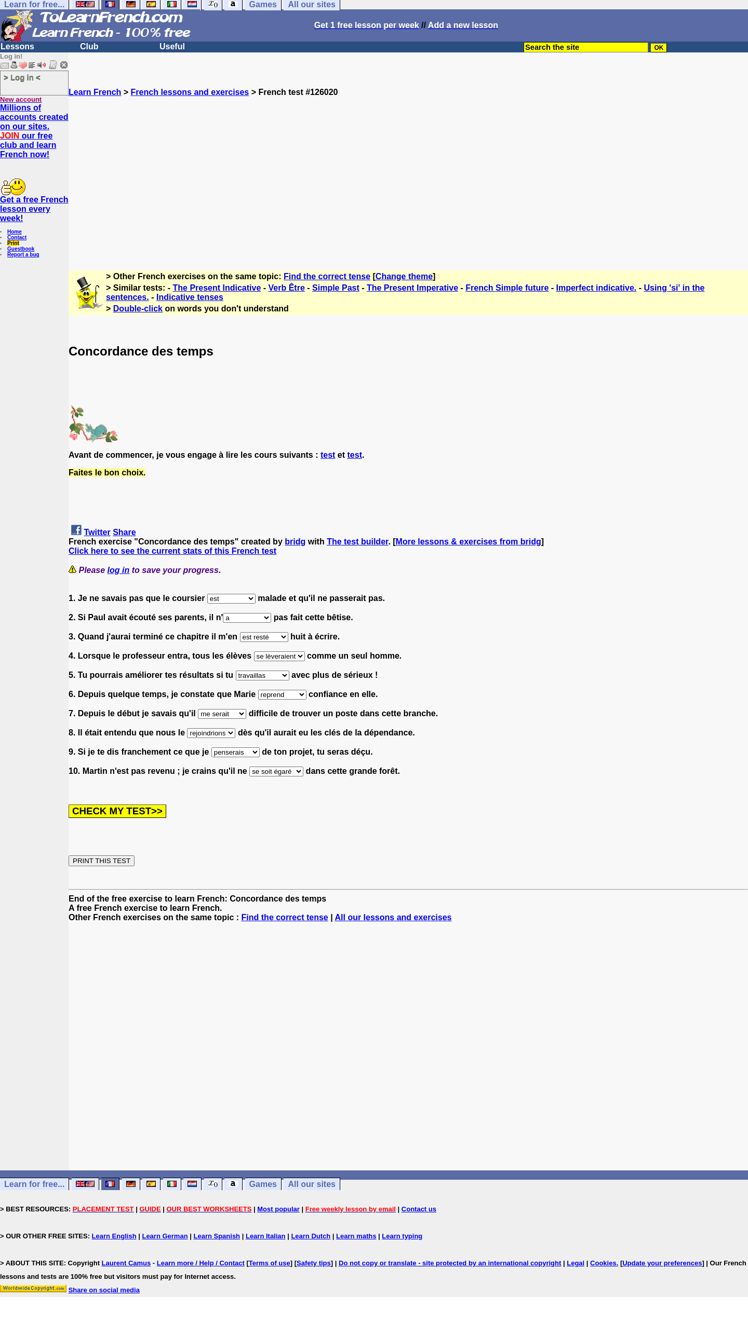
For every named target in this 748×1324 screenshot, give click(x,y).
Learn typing (402, 1236)
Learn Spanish (216, 1236)
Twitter (97, 532)
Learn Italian (266, 1236)
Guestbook (20, 249)
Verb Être (287, 287)
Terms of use (269, 1263)
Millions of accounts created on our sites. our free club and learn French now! (34, 131)
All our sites (312, 1184)
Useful (172, 46)
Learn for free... (34, 1184)
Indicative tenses (189, 297)
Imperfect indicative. (596, 287)
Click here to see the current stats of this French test (172, 551)
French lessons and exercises (190, 92)
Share (124, 532)
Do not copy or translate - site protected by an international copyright (450, 1263)
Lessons (17, 46)
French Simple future (507, 287)
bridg (295, 541)
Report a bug (23, 254)
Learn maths (356, 1236)
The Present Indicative (217, 287)
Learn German (165, 1236)
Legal (575, 1263)
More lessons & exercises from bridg (468, 541)
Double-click (138, 308)
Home (14, 232)
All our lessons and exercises (393, 917)
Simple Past (335, 287)
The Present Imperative (412, 287)
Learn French (95, 92)
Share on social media (104, 1290)
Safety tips (314, 1263)
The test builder (357, 541)
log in (119, 570)
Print (13, 243)
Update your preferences (662, 1263)
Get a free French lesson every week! (34, 209)
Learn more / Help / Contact (201, 1263)
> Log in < (22, 77)
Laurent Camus (126, 1263)
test (327, 455)
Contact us (419, 1209)
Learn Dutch (310, 1236)
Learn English (114, 1236)
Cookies (603, 1263)
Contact (16, 237)
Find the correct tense (327, 276)
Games (263, 1184)
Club (89, 46)
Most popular (278, 1209)
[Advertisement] (408, 169)
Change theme (404, 276)
